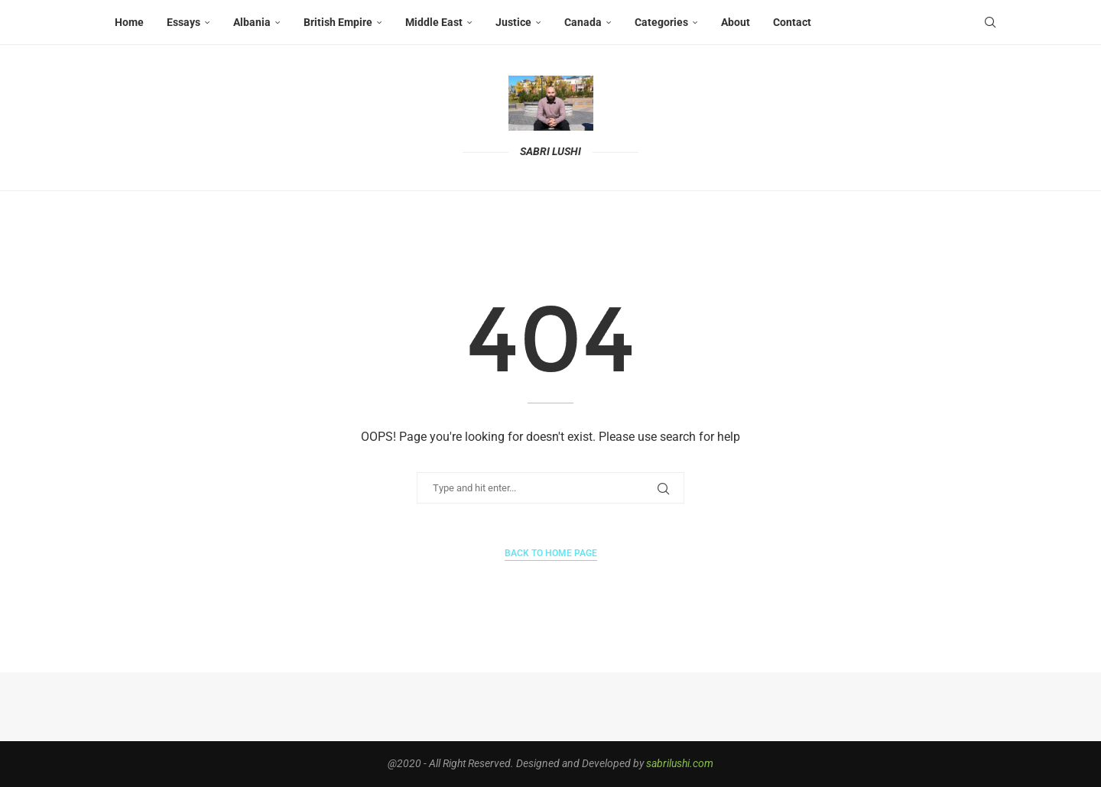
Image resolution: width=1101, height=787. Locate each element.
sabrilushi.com (679, 763)
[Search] (990, 22)
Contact (792, 22)
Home (129, 22)
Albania (252, 22)
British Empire (338, 22)
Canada (583, 22)
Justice (513, 22)
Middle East (434, 22)
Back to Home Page (551, 553)
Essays (183, 22)
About (735, 22)
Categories (661, 22)
